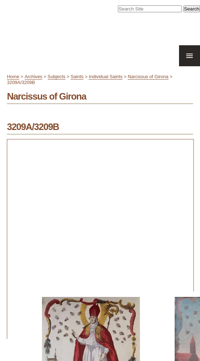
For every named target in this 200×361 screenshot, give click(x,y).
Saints (77, 76)
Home (13, 76)
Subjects (56, 76)
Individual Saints (105, 76)
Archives (33, 76)
